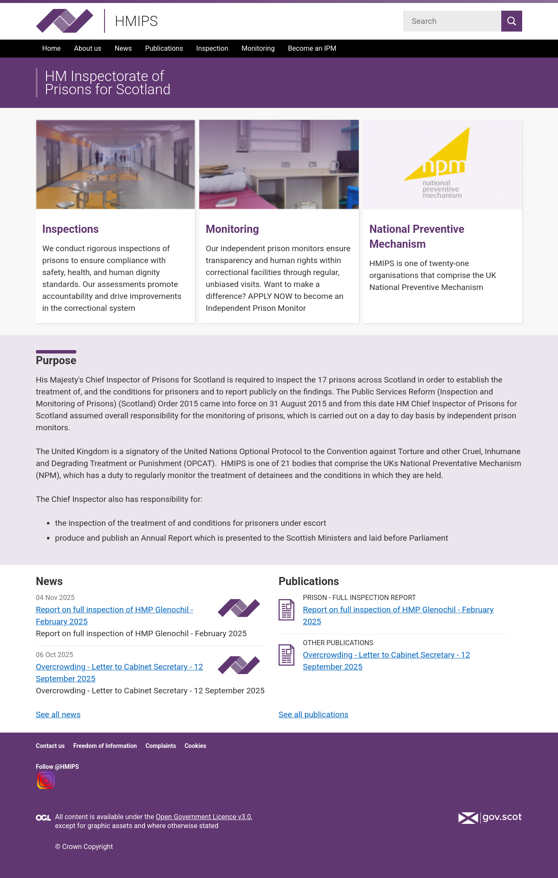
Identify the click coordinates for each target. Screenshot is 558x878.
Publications (164, 48)
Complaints (160, 745)
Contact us (50, 745)
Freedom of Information (105, 745)
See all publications (314, 714)
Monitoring (258, 48)
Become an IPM (312, 48)
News (123, 48)
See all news (58, 714)
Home (51, 48)
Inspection (212, 48)
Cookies (195, 745)
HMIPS (136, 21)
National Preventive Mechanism (417, 236)
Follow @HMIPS (57, 766)
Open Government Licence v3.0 (203, 817)
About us (87, 48)
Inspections (70, 229)
